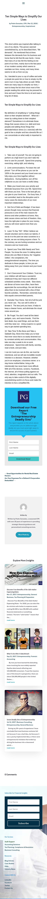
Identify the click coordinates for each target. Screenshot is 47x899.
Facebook (8, 883)
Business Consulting (24, 722)
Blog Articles (9, 861)
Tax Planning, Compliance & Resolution (19, 847)
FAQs (6, 866)
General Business (26, 725)
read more (11, 620)
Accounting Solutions (12, 844)
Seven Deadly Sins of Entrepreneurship (21, 720)
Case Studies (9, 863)
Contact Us (9, 888)
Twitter (7, 885)
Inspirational (30, 26)
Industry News (10, 869)
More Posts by (23, 535)
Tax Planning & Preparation (24, 597)
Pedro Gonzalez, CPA (18, 23)
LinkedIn (8, 880)
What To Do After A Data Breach (18, 654)
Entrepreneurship (18, 26)
